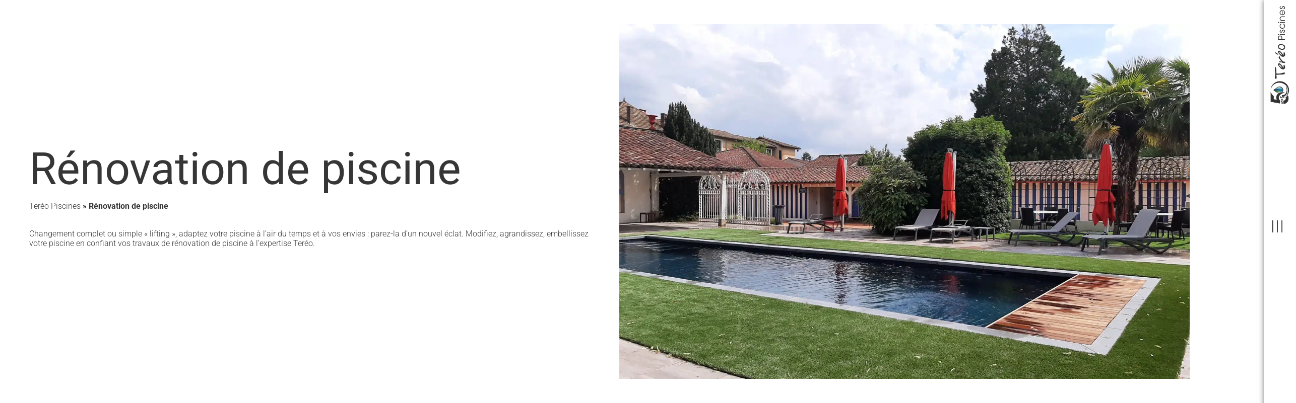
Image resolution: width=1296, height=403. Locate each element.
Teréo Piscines (55, 206)
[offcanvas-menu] (1277, 226)
